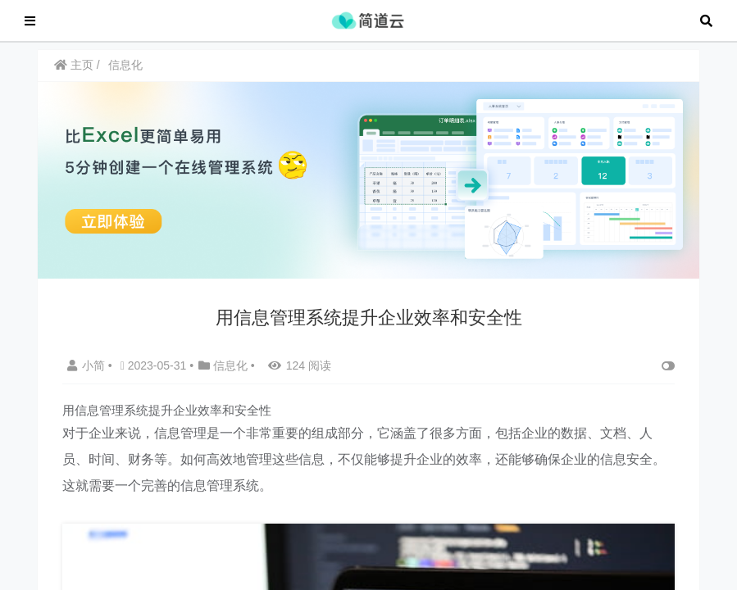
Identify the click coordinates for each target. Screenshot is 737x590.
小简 (87, 373)
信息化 (125, 72)
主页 (73, 72)
